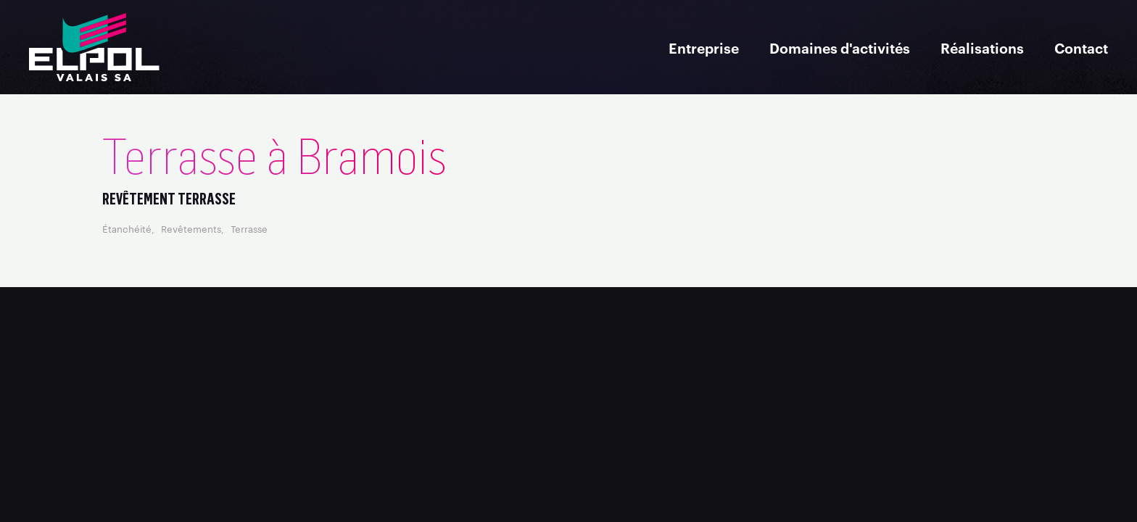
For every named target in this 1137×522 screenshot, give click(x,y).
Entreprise (704, 47)
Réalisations (982, 47)
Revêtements (191, 228)
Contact (1081, 47)
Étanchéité (127, 228)
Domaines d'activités (839, 47)
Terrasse (249, 228)
